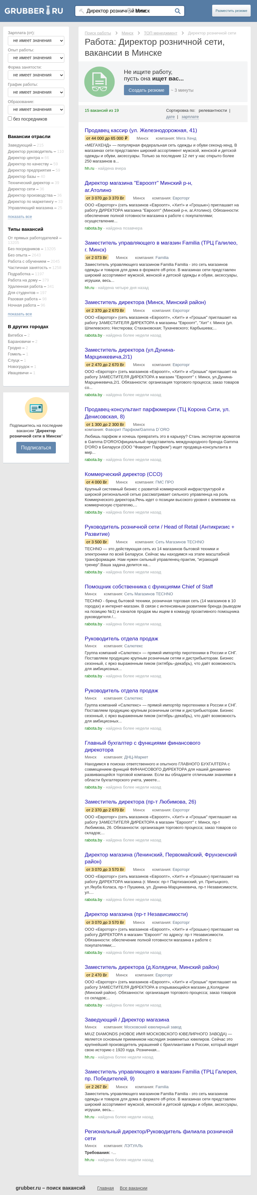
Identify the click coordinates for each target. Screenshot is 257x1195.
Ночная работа (22, 305)
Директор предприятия (29, 170)
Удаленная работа (25, 286)
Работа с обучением (27, 261)
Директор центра (24, 157)
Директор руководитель (30, 151)
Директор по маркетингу (31, 201)
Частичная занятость (28, 267)
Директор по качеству (28, 164)
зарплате (190, 116)
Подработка (19, 274)
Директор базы (22, 176)
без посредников (30, 119)
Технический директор (29, 182)
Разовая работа (23, 299)
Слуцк (13, 360)
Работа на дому (23, 280)
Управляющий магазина (30, 207)
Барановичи (19, 341)
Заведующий (20, 145)
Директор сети (21, 189)
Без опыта (17, 255)
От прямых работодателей (33, 237)
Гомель (15, 354)
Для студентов (21, 292)
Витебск (15, 335)
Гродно (14, 347)
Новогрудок (18, 366)
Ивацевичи (18, 372)
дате (170, 116)
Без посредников (24, 248)
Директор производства (30, 195)
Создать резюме (146, 90)
